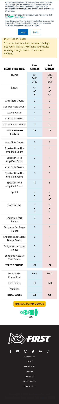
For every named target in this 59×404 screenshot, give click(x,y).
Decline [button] (35, 32)
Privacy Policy (16, 17)
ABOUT (29, 361)
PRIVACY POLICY (29, 381)
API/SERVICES (29, 356)
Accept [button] (23, 32)
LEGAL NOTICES (29, 386)
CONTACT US (29, 366)
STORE (29, 376)
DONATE (29, 371)
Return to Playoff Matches (29, 304)
